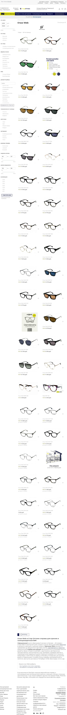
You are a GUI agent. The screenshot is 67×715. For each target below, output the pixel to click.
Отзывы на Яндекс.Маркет (40, 699)
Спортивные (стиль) (7, 93)
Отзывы (57, 3)
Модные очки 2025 (21, 713)
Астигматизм (6, 102)
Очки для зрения (4, 687)
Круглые (5, 60)
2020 (4, 187)
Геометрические (7, 68)
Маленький (5, 145)
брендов (63, 644)
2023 (4, 185)
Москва (9, 1)
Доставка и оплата (44, 1)
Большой (5, 149)
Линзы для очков (4, 690)
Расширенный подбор (5, 198)
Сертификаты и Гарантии (57, 1)
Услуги (46, 3)
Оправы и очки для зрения (23, 14)
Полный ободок (6, 74)
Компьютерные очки (8, 87)
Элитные (5, 91)
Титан (4, 139)
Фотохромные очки (22, 692)
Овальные (5, 66)
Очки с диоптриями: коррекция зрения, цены (23, 689)
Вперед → (25, 634)
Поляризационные (21, 707)
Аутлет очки (5, 85)
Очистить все (7, 195)
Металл (4, 135)
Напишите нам (62, 709)
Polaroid (2, 700)
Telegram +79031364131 (60, 705)
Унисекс (5, 40)
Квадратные (6, 56)
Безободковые (6, 76)
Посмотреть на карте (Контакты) (60, 699)
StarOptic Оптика (61, 692)
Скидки (35, 690)
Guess (1, 705)
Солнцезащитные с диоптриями (21, 695)
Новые (35, 692)
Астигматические (21, 700)
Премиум (5, 99)
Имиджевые (6, 89)
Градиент (5, 115)
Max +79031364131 (5, 10)
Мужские (5, 38)
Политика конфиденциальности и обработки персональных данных (39, 704)
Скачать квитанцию (38, 709)
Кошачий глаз (6, 62)
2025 (4, 181)
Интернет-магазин (16, 9)
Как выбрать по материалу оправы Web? (30, 667)
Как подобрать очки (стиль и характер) (30, 666)
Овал (4, 121)
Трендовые (5, 95)
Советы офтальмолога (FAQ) (40, 697)
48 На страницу (27, 32)
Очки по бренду (9, 14)
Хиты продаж (36, 694)
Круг (4, 123)
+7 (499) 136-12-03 (4, 8)
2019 (4, 189)
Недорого (50, 14)
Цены (51, 3)
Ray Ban (2, 692)
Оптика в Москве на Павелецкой (45, 8)
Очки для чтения (21, 701)
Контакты (63, 3)
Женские (5, 36)
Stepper (2, 707)
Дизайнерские (6, 97)
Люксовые (5, 100)
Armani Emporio (4, 698)
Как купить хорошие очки (23, 687)
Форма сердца (6, 125)
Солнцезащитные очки (39, 14)
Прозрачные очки (21, 705)
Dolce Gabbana (4, 694)
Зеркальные (5, 113)
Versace (2, 703)
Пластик (5, 111)
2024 (4, 183)
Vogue (1, 701)
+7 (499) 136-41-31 (61, 691)
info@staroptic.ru (61, 707)
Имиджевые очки (21, 711)
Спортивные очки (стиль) (23, 709)
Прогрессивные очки (22, 703)
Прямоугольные (6, 54)
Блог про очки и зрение (39, 696)
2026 (4, 179)
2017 (3, 191)
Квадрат (5, 127)
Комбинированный (7, 133)
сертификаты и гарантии (56, 648)
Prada (1, 696)
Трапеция (5, 64)
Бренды (2, 709)
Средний (5, 147)
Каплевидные (6, 58)
